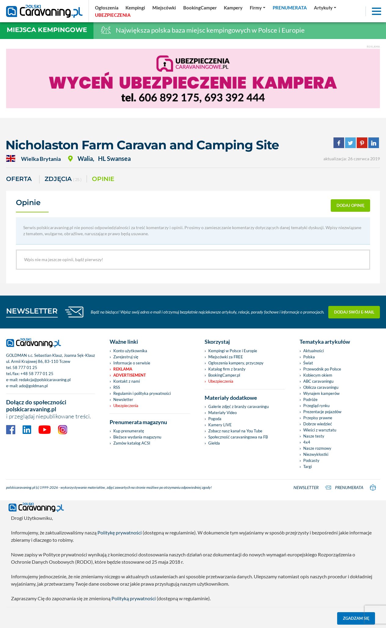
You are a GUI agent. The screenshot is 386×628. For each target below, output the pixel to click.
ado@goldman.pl (33, 385)
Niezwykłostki (315, 454)
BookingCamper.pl (224, 375)
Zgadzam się (356, 618)
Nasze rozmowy (317, 448)
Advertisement (129, 375)
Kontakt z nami (126, 381)
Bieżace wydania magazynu (137, 437)
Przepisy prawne (317, 417)
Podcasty (311, 460)
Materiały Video (222, 412)
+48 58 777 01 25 (36, 373)
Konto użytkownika (130, 350)
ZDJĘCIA (63, 179)
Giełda (214, 443)
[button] (325, 7)
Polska (309, 356)
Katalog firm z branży (227, 369)
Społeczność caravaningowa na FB (238, 437)
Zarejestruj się (125, 356)
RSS (116, 387)
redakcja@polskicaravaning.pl (45, 379)
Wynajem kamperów (321, 393)
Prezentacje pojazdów (322, 411)
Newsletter (123, 399)
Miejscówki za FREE (225, 356)
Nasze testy (313, 436)
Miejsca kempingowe (47, 30)
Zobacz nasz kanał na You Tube (235, 430)
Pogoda (214, 418)
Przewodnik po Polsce (322, 369)
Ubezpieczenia (125, 405)
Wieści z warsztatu (319, 430)
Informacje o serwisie (131, 362)
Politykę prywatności (119, 532)
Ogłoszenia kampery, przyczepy (236, 362)
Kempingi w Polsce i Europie (232, 350)
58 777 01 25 (25, 367)
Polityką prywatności (133, 598)
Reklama (122, 369)
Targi (307, 466)
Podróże (310, 399)
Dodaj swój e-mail (354, 312)
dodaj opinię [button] (351, 205)
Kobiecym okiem (317, 375)
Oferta (19, 179)
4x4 (306, 442)
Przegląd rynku (316, 405)
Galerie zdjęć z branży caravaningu (238, 406)
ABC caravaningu (318, 381)
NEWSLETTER (32, 311)
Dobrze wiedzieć (317, 423)
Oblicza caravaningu (320, 387)
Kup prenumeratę (128, 430)
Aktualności (313, 350)
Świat (308, 362)
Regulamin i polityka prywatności (142, 393)
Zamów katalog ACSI (131, 443)
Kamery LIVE (220, 424)
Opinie (103, 179)
